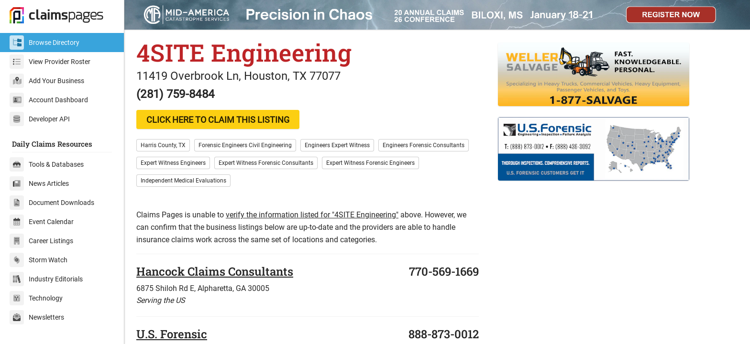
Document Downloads (52, 202)
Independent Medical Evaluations (183, 180)
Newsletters (37, 317)
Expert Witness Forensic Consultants (266, 163)
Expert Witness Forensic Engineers (370, 163)
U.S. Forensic (171, 334)
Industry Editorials (46, 279)
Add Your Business (47, 81)
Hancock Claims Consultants (214, 271)
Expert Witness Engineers (173, 163)
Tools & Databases (47, 164)
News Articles (39, 183)
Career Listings (41, 241)
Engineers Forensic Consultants (423, 145)
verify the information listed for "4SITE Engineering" (312, 214)
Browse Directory (44, 42)
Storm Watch (38, 260)
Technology (36, 298)
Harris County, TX (163, 145)
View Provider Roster (50, 61)
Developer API (40, 119)
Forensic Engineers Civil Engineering (245, 145)
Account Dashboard (49, 100)
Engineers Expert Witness (337, 145)
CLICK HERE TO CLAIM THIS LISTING (217, 120)
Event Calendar (42, 222)
